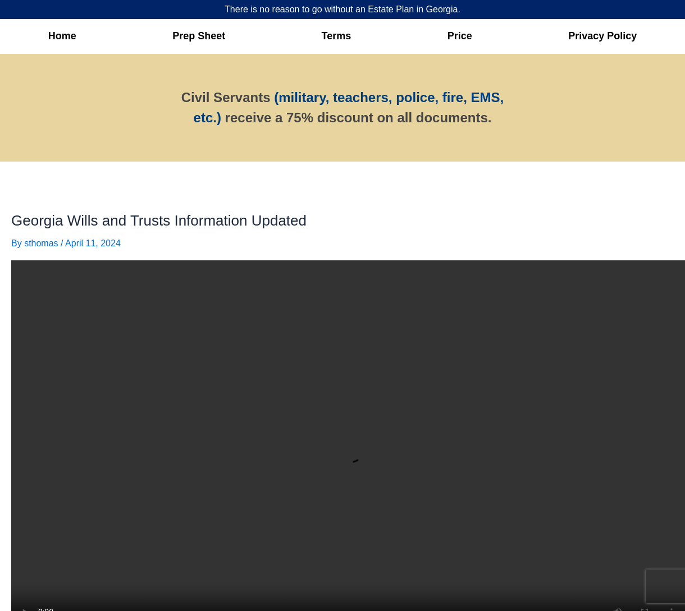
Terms (336, 36)
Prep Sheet (198, 36)
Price (459, 36)
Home (62, 36)
